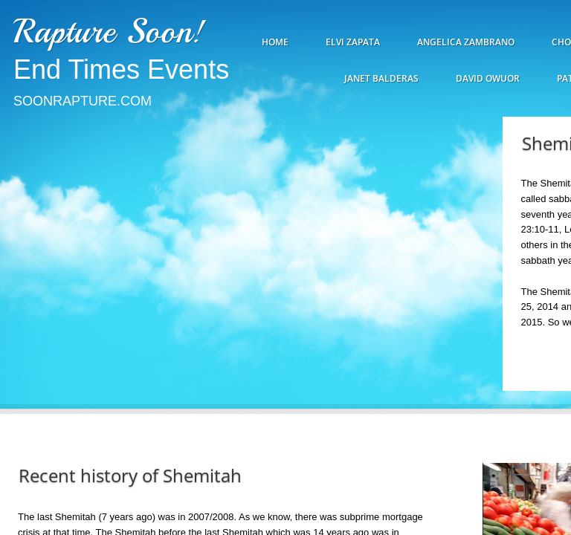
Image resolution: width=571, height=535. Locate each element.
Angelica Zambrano (465, 42)
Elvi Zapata (353, 42)
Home (275, 42)
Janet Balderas (381, 78)
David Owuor (488, 78)
